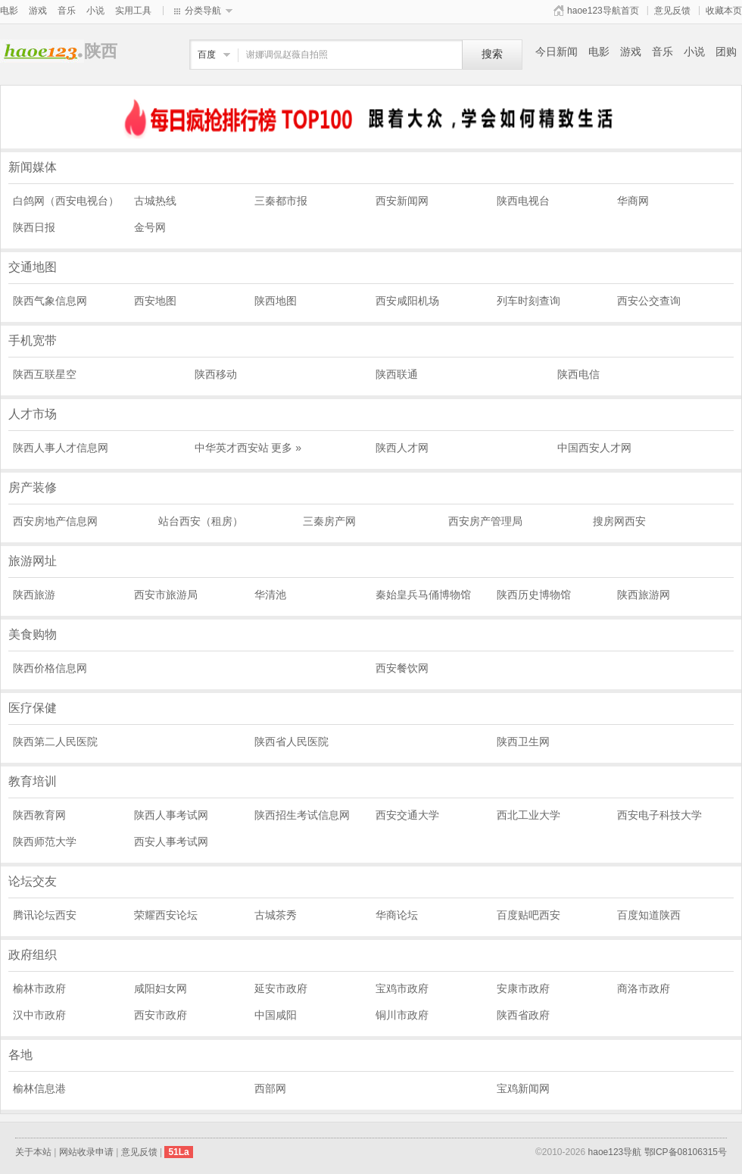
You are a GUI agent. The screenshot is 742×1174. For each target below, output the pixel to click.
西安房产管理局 (485, 521)
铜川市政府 (402, 1015)
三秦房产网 (329, 521)
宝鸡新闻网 (523, 1088)
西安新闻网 (402, 201)
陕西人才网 (402, 448)
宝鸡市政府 (402, 988)
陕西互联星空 (44, 374)
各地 (20, 1054)
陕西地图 (275, 301)
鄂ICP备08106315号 (685, 1152)
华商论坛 (397, 915)
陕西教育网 (39, 815)
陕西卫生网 (523, 741)
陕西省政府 (523, 1015)
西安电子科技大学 (659, 815)
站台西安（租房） (200, 521)
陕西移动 (216, 374)
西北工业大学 (528, 815)
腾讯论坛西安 (44, 915)
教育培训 (32, 781)
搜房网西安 (619, 521)
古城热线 (155, 201)
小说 (95, 10)
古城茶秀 (275, 915)
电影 (9, 10)
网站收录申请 (86, 1152)
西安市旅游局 (166, 595)
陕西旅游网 (643, 595)
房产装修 (32, 487)
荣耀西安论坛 (166, 915)
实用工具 (133, 10)
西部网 (270, 1088)
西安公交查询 (649, 301)
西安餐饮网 (402, 668)
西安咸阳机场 (407, 301)
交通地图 (32, 267)
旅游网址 (32, 560)
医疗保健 (32, 707)
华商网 (633, 201)
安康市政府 (523, 988)
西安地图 (155, 301)
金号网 (150, 227)
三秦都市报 (280, 201)
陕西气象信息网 (50, 301)
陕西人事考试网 (171, 815)
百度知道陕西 (649, 915)
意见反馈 (672, 10)
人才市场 (32, 413)
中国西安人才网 (594, 448)
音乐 (67, 10)
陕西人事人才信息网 (60, 448)
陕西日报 (34, 227)
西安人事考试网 (171, 841)
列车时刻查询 (528, 301)
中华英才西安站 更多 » (248, 448)
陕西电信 (578, 374)
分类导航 (203, 10)
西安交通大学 (407, 815)
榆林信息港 (39, 1088)
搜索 (492, 54)
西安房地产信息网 (55, 521)
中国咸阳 (275, 1015)
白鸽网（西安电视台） (66, 201)
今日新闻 (556, 51)
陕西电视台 (523, 201)
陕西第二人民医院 (55, 741)
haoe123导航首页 (603, 10)
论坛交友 (32, 881)
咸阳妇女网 (160, 988)
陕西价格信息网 (50, 668)
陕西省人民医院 (291, 741)
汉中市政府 (39, 1015)
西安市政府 (160, 1015)
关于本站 (33, 1152)
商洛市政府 (643, 988)
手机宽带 (32, 340)
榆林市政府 (39, 988)
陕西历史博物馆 (534, 595)
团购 (726, 51)
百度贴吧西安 (528, 915)
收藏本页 (724, 10)
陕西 (42, 51)
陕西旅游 (34, 595)
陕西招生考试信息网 (302, 815)
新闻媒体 (32, 167)
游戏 (38, 10)
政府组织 (32, 954)
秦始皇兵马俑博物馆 (423, 595)
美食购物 (32, 634)
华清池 (270, 595)
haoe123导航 (615, 1152)
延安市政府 (280, 988)
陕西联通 (397, 374)
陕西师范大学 (44, 841)
